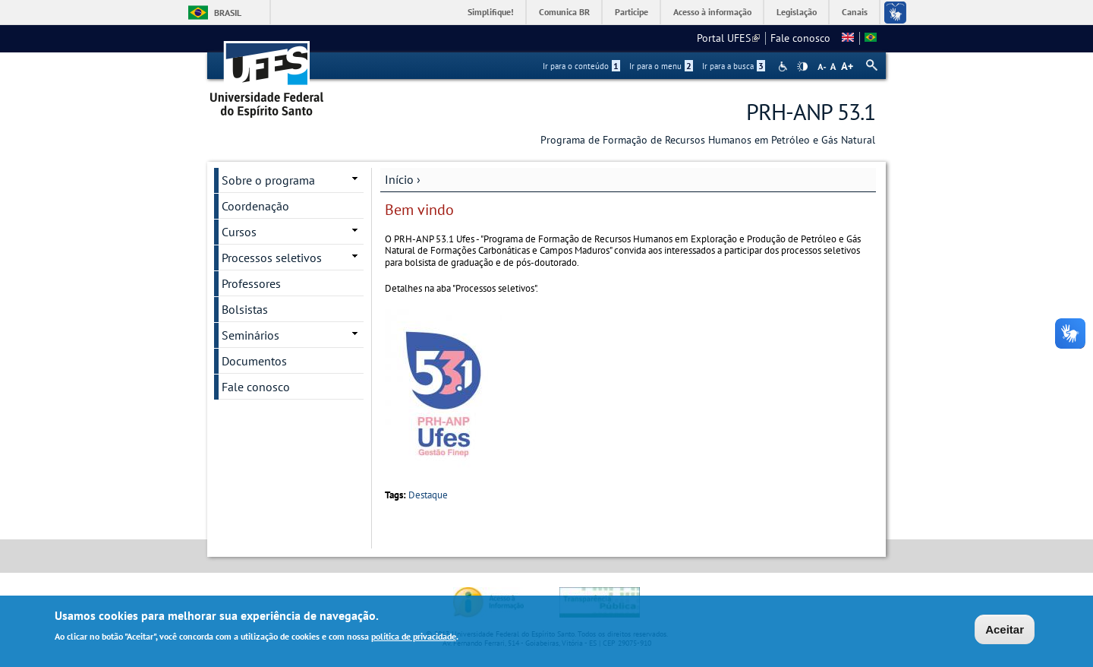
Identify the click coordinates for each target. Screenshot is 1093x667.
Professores (251, 283)
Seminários (250, 335)
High (802, 67)
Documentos (254, 360)
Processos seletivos (272, 257)
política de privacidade (413, 637)
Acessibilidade (784, 66)
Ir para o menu (661, 66)
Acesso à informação (712, 11)
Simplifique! (491, 11)
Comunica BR (564, 11)
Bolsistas (245, 309)
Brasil (227, 12)
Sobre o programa (268, 180)
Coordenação (255, 205)
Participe (631, 11)
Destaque (428, 494)
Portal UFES (728, 38)
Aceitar (1004, 631)
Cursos (239, 231)
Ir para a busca (733, 66)
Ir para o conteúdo (581, 66)
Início (399, 179)
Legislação (796, 11)
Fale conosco (800, 38)
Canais (855, 11)
